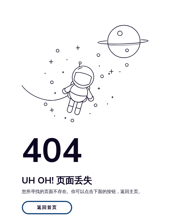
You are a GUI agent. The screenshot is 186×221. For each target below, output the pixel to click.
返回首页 (47, 207)
